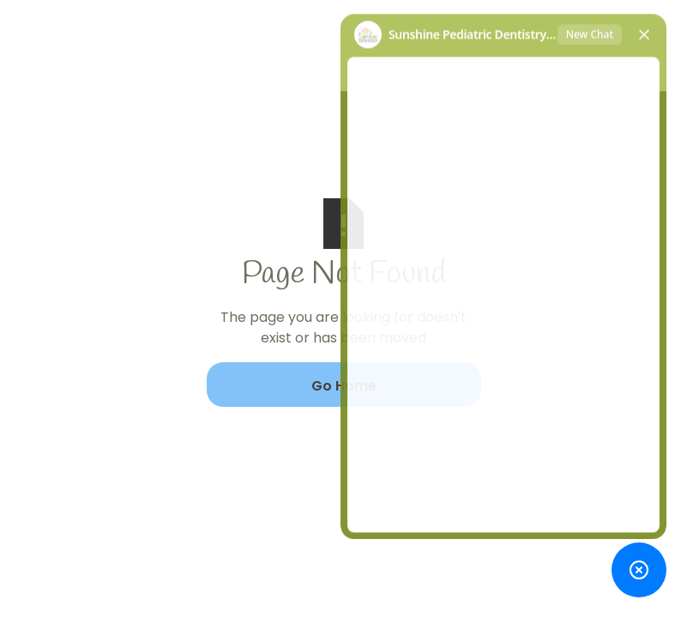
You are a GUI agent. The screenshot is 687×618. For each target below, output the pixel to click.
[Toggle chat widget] (639, 569)
